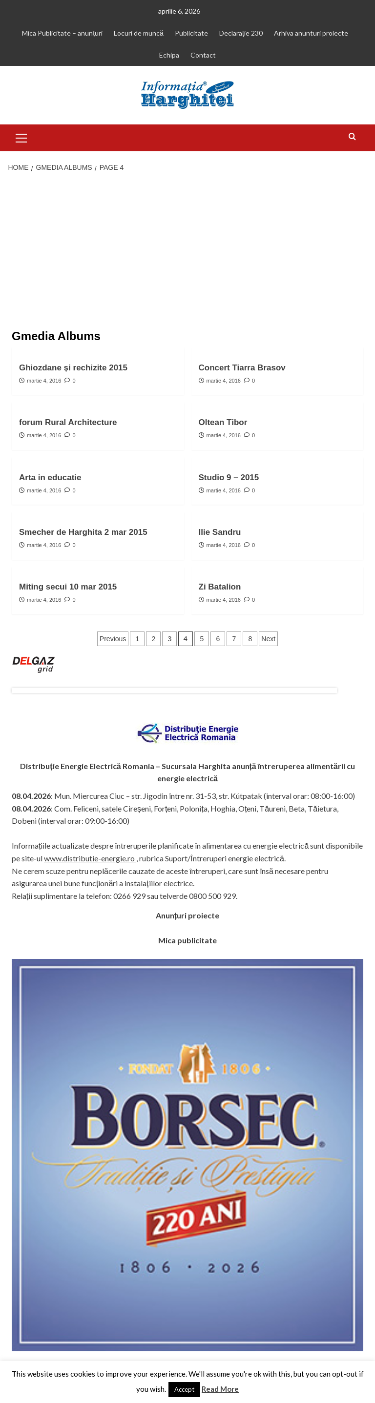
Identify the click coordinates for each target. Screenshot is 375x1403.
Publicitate (191, 33)
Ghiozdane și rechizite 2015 (73, 367)
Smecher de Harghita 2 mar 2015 (83, 532)
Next (268, 639)
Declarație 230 (241, 33)
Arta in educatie (50, 477)
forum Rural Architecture (68, 422)
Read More (220, 1388)
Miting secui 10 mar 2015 (68, 586)
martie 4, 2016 (44, 381)
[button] (21, 136)
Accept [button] (184, 1389)
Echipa (169, 55)
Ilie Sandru (220, 532)
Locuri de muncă (139, 33)
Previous (113, 639)
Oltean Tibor (223, 422)
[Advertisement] (187, 251)
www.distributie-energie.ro (90, 858)
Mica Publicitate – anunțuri (62, 33)
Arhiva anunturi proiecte (311, 33)
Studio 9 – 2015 (229, 477)
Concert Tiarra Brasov (242, 367)
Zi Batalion (220, 586)
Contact (203, 55)
